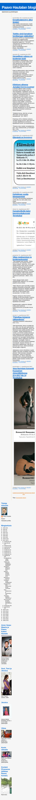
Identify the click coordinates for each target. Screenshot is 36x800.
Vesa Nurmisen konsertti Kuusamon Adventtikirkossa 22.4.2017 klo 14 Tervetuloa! (23, 373)
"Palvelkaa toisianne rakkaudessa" (21, 318)
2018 (4, 538)
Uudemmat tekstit (17, 493)
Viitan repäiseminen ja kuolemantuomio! (22, 258)
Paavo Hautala (7, 516)
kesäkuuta (6, 551)
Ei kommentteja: (22, 29)
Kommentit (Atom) (21, 497)
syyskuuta (6, 547)
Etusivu (23, 493)
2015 (4, 611)
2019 (4, 537)
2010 (4, 618)
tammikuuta (7, 607)
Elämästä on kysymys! (22, 137)
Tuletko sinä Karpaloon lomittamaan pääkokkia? (23, 35)
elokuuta (6, 548)
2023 (4, 531)
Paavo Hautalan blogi (19, 7)
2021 (4, 534)
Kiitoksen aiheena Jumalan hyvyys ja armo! (23, 85)
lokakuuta (6, 545)
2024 (4, 529)
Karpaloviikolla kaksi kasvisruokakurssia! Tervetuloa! (21, 213)
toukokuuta (7, 552)
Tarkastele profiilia (6, 520)
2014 (4, 612)
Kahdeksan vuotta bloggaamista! (20, 195)
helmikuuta (7, 605)
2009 (4, 620)
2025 (4, 528)
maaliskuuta (7, 555)
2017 (4, 540)
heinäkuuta (7, 549)
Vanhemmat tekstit (29, 493)
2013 (4, 614)
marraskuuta (7, 543)
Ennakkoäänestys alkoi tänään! (7, 559)
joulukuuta (6, 541)
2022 (4, 532)
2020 (4, 535)
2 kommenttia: (22, 80)
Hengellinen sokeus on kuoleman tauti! (22, 57)
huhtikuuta (6, 554)
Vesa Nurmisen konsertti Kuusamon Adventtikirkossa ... (8, 602)
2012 (4, 615)
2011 (4, 617)
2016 (4, 609)
